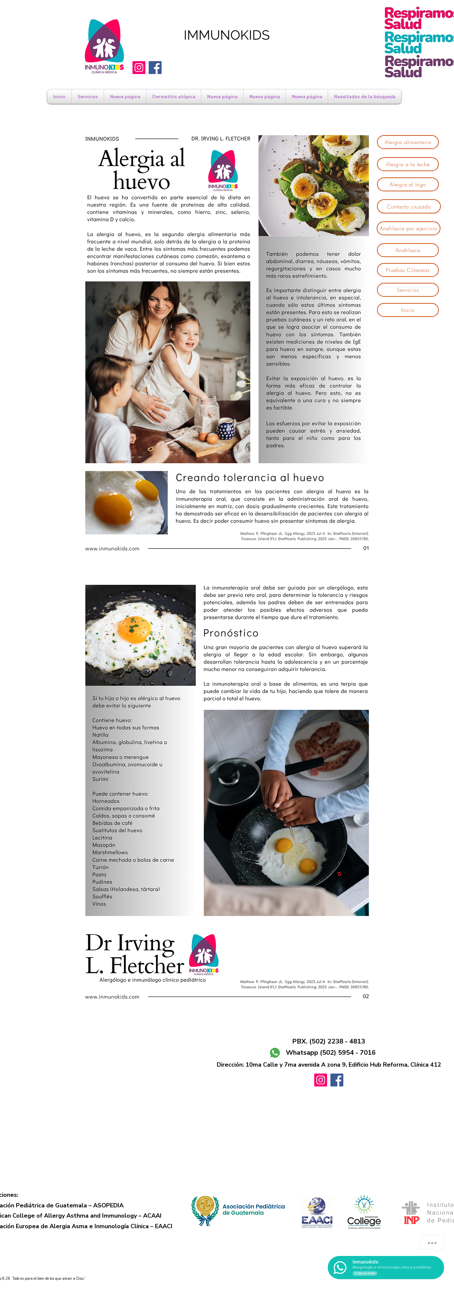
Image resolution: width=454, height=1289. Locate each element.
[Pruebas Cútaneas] (408, 270)
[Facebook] (155, 67)
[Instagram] (138, 67)
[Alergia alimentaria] (408, 142)
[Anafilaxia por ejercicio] (408, 228)
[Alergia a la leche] (408, 164)
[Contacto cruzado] (409, 206)
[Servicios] (408, 290)
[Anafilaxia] (408, 250)
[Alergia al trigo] (408, 184)
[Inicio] (408, 310)
